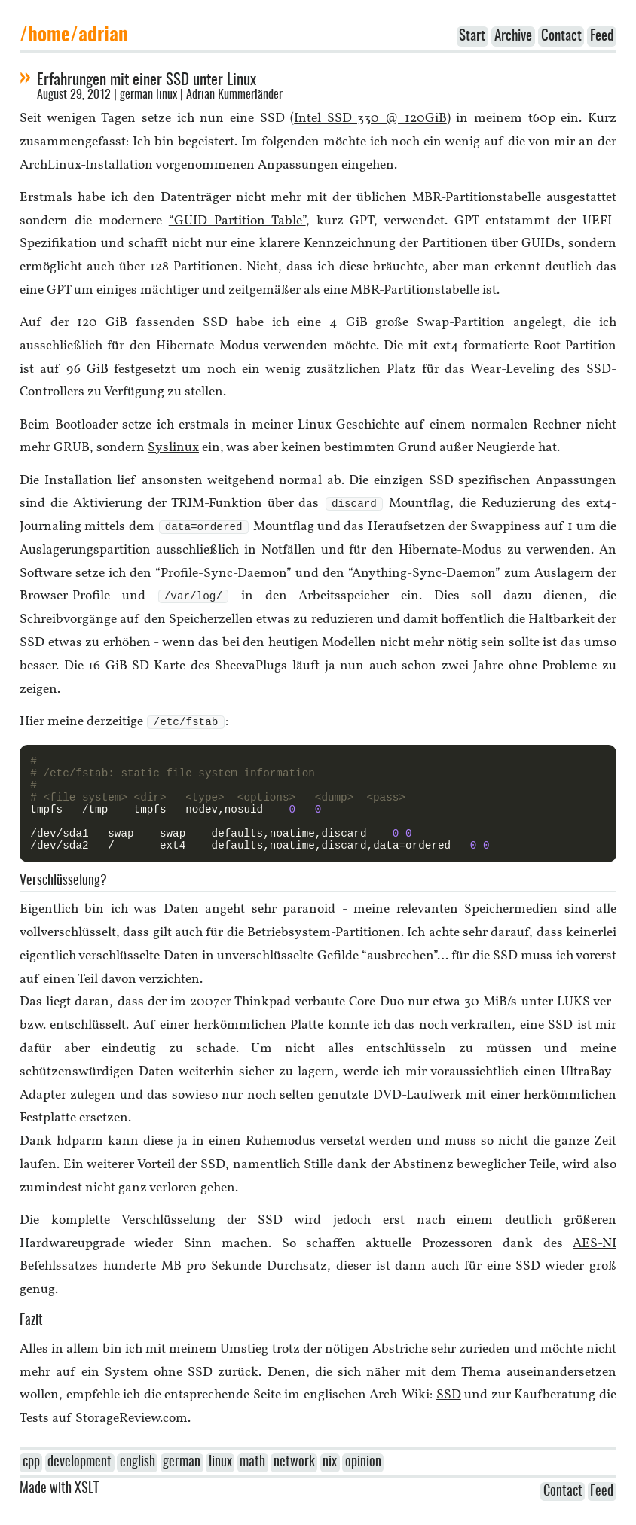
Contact (561, 36)
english (137, 1483)
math (252, 1483)
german (136, 95)
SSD (448, 1416)
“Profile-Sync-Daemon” (223, 575)
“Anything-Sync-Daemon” (424, 575)
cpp (31, 1483)
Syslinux (173, 447)
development (79, 1483)
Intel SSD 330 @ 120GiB (370, 118)
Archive (513, 36)
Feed (601, 36)
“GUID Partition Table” (237, 221)
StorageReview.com (131, 1439)
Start (472, 36)
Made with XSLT (59, 1510)
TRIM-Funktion (216, 504)
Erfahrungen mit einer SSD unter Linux (146, 80)
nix (330, 1483)
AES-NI (594, 1264)
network (294, 1483)
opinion (363, 1483)
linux (166, 95)
